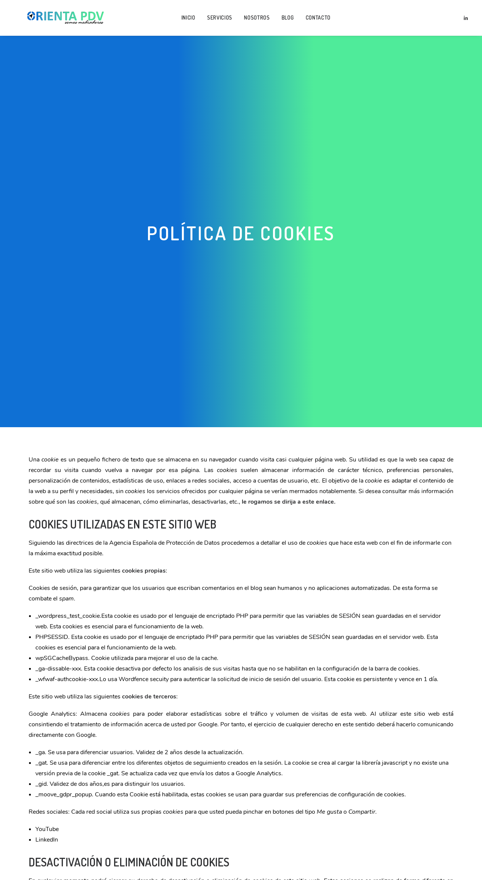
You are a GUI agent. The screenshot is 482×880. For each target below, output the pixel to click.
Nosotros (253, 19)
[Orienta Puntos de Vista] (62, 19)
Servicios (216, 19)
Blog (284, 19)
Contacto (314, 19)
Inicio (185, 19)
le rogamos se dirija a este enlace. (289, 449)
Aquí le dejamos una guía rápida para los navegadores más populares (232, 839)
